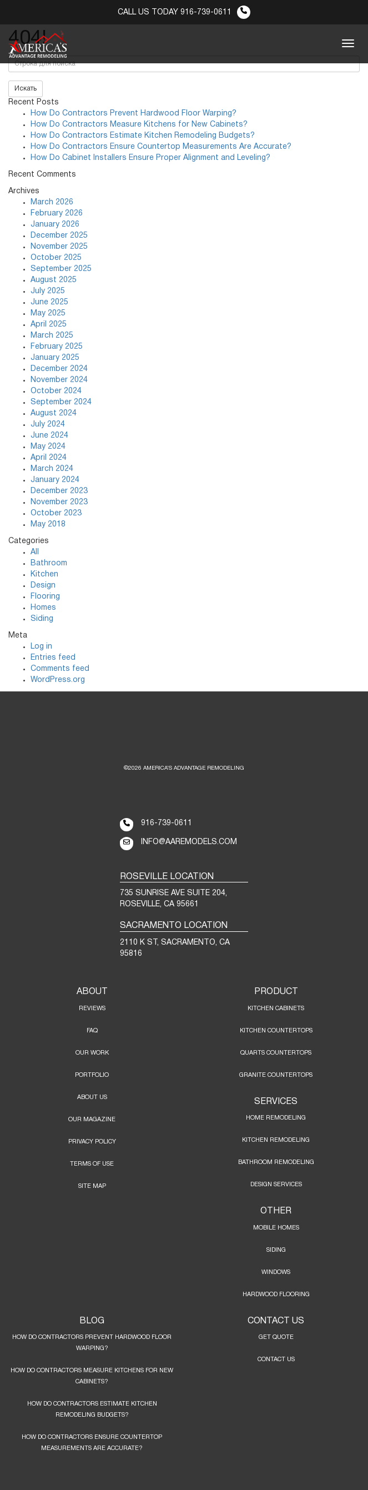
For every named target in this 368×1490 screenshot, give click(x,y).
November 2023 (59, 502)
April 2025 (49, 324)
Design (43, 585)
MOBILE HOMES (276, 1228)
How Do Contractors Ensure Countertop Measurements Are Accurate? (161, 146)
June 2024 (49, 435)
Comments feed (60, 669)
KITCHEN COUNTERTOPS (276, 1031)
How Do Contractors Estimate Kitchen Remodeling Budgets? (143, 135)
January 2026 (55, 224)
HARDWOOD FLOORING (276, 1294)
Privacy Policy (92, 1142)
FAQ (92, 1031)
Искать (25, 89)
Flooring (45, 596)
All (35, 552)
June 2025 (49, 302)
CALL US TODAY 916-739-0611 (184, 12)
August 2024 (54, 413)
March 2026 (52, 202)
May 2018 (48, 524)
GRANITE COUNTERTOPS (275, 1075)
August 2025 (54, 280)
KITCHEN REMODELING (276, 1140)
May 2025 (48, 313)
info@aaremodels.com (189, 842)
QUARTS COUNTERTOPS (275, 1053)
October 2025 (56, 258)
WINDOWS (275, 1272)
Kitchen (44, 574)
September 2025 (61, 269)
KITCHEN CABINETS (276, 1008)
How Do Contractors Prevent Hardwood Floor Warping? (133, 113)
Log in (41, 646)
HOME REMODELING (276, 1118)
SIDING (276, 1250)
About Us (92, 1097)
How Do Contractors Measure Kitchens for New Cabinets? (139, 124)
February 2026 (57, 213)
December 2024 (59, 369)
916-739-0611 (166, 823)
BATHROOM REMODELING (276, 1162)
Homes (43, 607)
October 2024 (56, 391)
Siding (42, 619)
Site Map (92, 1186)
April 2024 (49, 457)
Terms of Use (92, 1164)
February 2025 (57, 346)
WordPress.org (58, 680)
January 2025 (55, 358)
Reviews (92, 1008)
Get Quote (276, 1337)
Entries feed (53, 657)
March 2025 (52, 335)
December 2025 (59, 235)
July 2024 (48, 424)
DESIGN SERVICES (276, 1184)
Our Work (92, 1053)
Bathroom (49, 563)
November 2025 (59, 246)
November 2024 (59, 380)
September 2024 (61, 402)
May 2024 (48, 446)
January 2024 (55, 480)
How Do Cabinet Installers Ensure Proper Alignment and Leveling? (150, 158)
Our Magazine (91, 1119)
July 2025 (48, 291)
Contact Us (276, 1359)
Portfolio (92, 1075)
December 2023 (59, 491)
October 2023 (56, 513)
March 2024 (52, 469)
